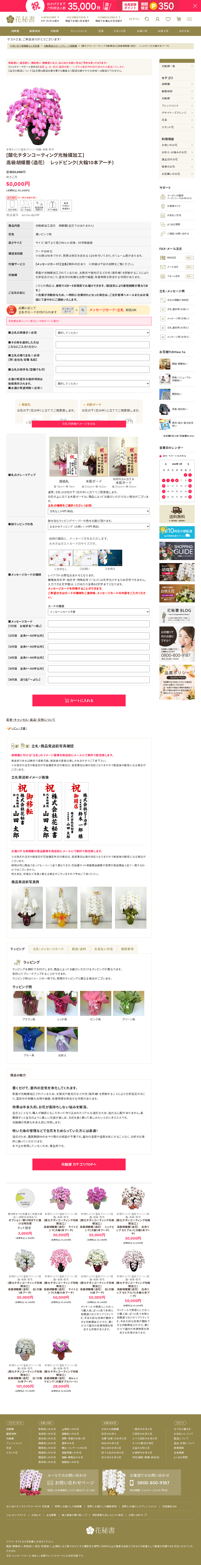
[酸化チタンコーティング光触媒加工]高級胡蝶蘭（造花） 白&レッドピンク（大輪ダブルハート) (61, 1373)
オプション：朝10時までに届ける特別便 (25, 1219)
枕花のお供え (108, 1433)
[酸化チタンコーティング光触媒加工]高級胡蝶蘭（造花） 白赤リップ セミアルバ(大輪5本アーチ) (133, 1224)
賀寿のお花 (168, 166)
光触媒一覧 (168, 66)
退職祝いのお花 (70, 1433)
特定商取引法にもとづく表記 (107, 1515)
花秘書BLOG (169, 1506)
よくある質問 (181, 1457)
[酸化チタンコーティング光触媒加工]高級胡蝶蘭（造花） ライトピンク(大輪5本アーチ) (61, 1222)
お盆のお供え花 (141, 1448)
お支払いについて (183, 1433)
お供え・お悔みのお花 (174, 152)
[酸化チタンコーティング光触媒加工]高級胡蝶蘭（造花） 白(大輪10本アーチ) (97, 1284)
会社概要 (51, 1515)
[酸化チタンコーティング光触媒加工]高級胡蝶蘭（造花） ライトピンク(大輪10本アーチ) (61, 1284)
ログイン (134, 19)
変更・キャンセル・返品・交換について (31, 720)
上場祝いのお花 (70, 1429)
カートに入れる (81, 700)
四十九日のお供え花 (112, 1452)
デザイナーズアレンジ (174, 112)
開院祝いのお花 (47, 1448)
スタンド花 (168, 127)
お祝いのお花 (169, 145)
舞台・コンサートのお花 (74, 1448)
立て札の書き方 (182, 1429)
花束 (164, 120)
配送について (181, 1438)
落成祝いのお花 (47, 1433)
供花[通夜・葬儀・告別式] (145, 1457)
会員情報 (179, 1452)
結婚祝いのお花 (70, 1462)
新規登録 (179, 1448)
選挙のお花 (68, 1443)
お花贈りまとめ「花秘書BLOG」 (179, 436)
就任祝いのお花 (47, 1438)
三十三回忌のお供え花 (144, 1438)
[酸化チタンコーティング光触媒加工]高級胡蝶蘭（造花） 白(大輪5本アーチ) (25, 1284)
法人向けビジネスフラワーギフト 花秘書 (27, 1506)
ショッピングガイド (16, 1515)
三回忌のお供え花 (142, 1433)
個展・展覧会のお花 (72, 1457)
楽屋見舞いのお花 (72, 1452)
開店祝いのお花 (47, 1452)
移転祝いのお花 (47, 1429)
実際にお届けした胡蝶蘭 (68, 1506)
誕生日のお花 (170, 159)
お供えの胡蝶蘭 (110, 1429)
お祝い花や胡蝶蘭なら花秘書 (25, 46)
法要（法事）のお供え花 (113, 1438)
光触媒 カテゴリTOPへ (79, 1164)
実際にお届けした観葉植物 (102, 1506)
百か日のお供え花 (111, 1457)
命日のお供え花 (110, 1443)
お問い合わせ (136, 1515)
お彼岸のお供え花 (142, 1452)
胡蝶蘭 (166, 84)
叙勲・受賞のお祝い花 (74, 1438)
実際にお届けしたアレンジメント (139, 1506)
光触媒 (166, 98)
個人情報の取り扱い (73, 1515)
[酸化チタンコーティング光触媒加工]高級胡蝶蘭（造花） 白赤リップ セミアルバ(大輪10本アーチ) (133, 1286)
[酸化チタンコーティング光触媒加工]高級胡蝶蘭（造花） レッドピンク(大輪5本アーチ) (97, 1222)
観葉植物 (167, 91)
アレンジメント (170, 105)
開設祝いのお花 (47, 1457)
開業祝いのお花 (47, 1443)
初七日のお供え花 (111, 1448)
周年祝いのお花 (47, 1462)
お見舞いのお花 (171, 174)
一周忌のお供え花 (142, 1429)
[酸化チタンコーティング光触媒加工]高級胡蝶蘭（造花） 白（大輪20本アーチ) (25, 1373)
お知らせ (36, 1515)
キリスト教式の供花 (142, 1443)
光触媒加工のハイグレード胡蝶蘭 (60, 46)
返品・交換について (184, 1443)
